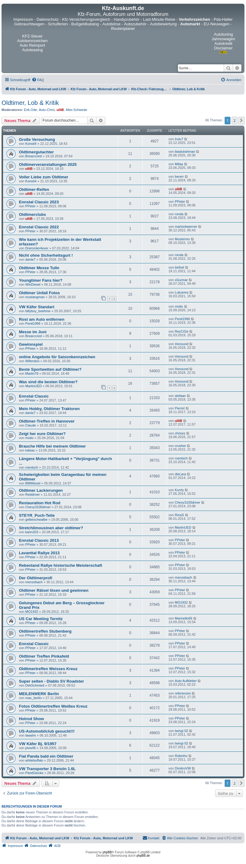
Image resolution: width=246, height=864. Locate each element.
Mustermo (182, 239)
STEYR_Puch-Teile (37, 515)
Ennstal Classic (34, 396)
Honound (182, 344)
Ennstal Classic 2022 (39, 227)
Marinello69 (183, 618)
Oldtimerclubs (32, 214)
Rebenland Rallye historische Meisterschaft (60, 565)
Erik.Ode (30, 110)
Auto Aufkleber (186, 681)
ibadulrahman (185, 151)
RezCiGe (182, 331)
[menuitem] (38, 80)
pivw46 (30, 748)
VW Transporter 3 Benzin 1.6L (47, 768)
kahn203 (31, 532)
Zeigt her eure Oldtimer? (42, 433)
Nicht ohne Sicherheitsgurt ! (46, 255)
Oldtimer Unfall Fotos (39, 293)
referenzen (183, 693)
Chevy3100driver (38, 507)
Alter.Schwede (76, 110)
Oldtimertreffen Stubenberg (45, 631)
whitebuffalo (34, 760)
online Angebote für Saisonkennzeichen (57, 357)
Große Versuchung (37, 139)
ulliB (60, 110)
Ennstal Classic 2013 (39, 540)
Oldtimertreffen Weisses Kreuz (48, 668)
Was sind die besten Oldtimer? (48, 382)
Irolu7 (179, 139)
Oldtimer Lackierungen (41, 490)
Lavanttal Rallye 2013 (39, 553)
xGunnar (181, 280)
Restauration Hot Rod (39, 503)
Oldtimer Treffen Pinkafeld (44, 656)
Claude (30, 425)
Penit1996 (33, 323)
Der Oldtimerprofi (35, 578)
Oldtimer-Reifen (34, 189)
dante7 (30, 259)
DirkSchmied (34, 685)
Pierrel (180, 408)
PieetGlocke (34, 773)
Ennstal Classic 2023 (39, 202)
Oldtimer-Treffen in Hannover (46, 421)
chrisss (180, 433)
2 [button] (234, 120)
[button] (241, 120)
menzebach (34, 582)
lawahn (30, 735)
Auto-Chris (47, 110)
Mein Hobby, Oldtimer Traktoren (49, 408)
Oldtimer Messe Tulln (39, 268)
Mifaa (179, 164)
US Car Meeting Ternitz (41, 618)
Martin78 (31, 373)
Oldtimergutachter (36, 152)
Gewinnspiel (31, 344)
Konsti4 (31, 143)
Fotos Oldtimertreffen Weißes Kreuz (53, 706)
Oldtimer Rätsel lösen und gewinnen (54, 590)
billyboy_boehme (38, 311)
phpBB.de (143, 855)
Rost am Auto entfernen (41, 319)
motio (179, 306)
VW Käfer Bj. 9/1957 (37, 743)
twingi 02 (181, 731)
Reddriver (32, 494)
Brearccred (33, 156)
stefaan (180, 396)
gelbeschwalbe (36, 519)
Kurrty (179, 490)
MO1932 (31, 611)
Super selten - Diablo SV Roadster (51, 681)
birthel (179, 267)
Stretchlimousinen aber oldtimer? (51, 528)
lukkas (30, 450)
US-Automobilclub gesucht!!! (46, 731)
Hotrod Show (31, 718)
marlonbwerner (186, 226)
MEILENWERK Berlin (39, 693)
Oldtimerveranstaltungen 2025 (48, 164)
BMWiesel (33, 483)
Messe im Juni (32, 332)
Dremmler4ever (37, 248)
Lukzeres (182, 292)
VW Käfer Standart (36, 307)
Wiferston (32, 361)
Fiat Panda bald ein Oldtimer (46, 756)
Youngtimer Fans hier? (41, 280)
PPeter (30, 206)
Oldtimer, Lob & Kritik (30, 102)
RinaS (179, 515)
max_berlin (33, 698)
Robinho (181, 756)
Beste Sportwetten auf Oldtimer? (50, 369)
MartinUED (33, 386)
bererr (179, 176)
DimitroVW (183, 768)
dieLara (180, 474)
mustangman (35, 297)
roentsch (31, 467)
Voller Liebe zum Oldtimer (43, 177)
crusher (180, 446)
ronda (179, 214)
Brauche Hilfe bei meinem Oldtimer (52, 446)
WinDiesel (33, 284)
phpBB (107, 852)
